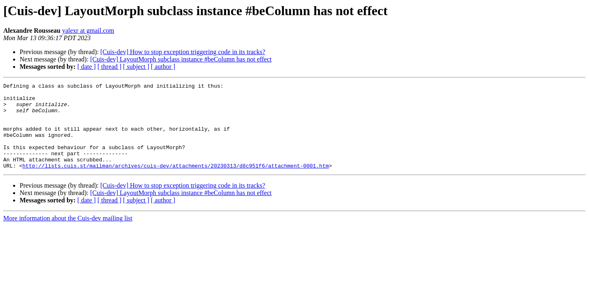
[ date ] (86, 66)
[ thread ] (109, 66)
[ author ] (163, 66)
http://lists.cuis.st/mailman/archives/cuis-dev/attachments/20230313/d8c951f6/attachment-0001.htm (175, 182)
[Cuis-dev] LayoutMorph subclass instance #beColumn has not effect (181, 59)
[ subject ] (136, 66)
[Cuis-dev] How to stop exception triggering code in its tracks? (182, 51)
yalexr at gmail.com (88, 30)
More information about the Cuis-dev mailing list (68, 235)
